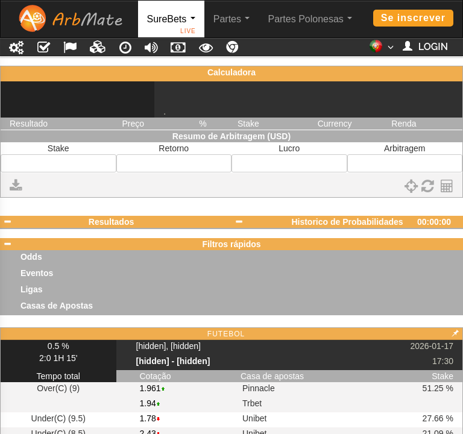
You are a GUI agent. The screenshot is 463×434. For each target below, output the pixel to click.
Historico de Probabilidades (347, 222)
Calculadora (231, 72)
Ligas (31, 289)
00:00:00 (434, 222)
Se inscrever (413, 18)
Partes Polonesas (310, 19)
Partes (231, 19)
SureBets (171, 25)
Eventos (36, 273)
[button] (381, 50)
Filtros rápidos (231, 244)
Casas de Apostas (56, 305)
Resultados (111, 222)
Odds (31, 257)
